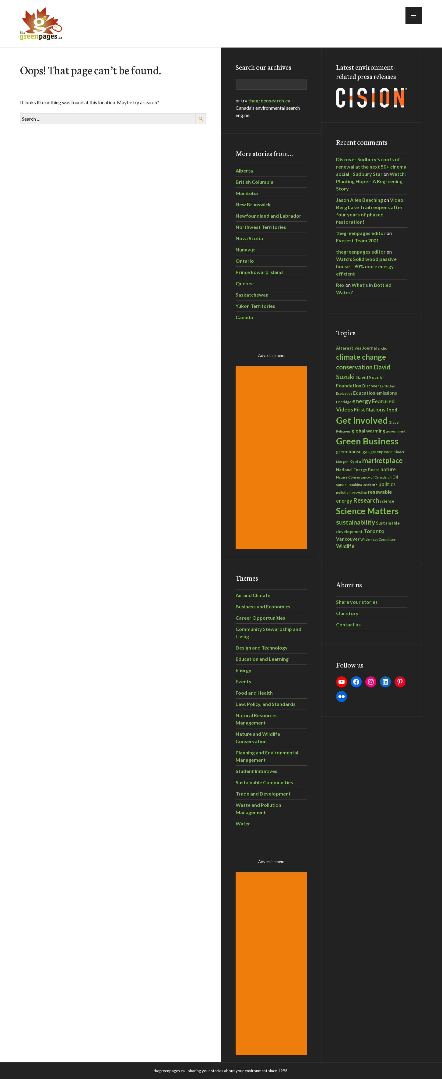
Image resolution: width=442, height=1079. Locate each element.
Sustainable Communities (264, 782)
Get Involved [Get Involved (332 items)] (362, 420)
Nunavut (245, 249)
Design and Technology (262, 647)
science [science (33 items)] (387, 501)
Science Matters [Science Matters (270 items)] (367, 511)
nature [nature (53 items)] (388, 469)
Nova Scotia (249, 238)
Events (243, 681)
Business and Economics (263, 606)
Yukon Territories (255, 306)
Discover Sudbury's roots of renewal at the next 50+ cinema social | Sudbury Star (371, 166)
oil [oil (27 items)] (389, 477)
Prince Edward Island (259, 272)
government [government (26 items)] (395, 431)
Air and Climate (253, 595)
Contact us (348, 624)
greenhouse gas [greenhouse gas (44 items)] (353, 451)
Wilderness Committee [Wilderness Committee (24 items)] (377, 539)
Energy (243, 670)
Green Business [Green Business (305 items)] (367, 441)
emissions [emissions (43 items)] (386, 393)
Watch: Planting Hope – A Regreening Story (371, 181)
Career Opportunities (260, 618)
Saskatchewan (252, 294)
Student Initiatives (256, 771)
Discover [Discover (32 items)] (370, 386)
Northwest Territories (261, 227)
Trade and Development (263, 793)
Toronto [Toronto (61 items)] (374, 531)
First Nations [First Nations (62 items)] (369, 409)
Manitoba (247, 193)
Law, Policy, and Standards (266, 704)
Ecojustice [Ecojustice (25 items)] (344, 393)
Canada (244, 317)
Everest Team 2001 (357, 240)
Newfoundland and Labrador (268, 216)
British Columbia (254, 182)
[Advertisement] (272, 457)
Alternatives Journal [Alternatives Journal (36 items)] (356, 348)
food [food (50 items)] (391, 409)
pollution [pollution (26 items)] (343, 492)
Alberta (244, 170)
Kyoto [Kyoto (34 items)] (355, 461)
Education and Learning (262, 659)
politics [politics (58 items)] (387, 484)
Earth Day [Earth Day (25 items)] (387, 386)
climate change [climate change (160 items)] (361, 356)
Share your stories (357, 602)
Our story (347, 613)
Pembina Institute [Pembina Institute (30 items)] (362, 485)
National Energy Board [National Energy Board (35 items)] (358, 469)
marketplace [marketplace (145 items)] (382, 460)
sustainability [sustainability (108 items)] (355, 522)
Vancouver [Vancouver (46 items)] (348, 539)
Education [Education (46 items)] (364, 393)
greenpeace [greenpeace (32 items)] (381, 452)
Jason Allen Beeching (359, 200)
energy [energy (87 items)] (361, 400)
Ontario (245, 261)
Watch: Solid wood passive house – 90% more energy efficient (366, 266)
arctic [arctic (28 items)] (382, 348)
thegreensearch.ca (269, 100)
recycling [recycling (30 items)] (359, 492)
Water (243, 823)
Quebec (245, 283)
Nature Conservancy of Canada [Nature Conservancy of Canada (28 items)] (361, 477)
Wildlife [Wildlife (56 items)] (345, 546)
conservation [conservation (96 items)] (354, 367)
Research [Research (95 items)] (366, 500)
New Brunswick (253, 204)
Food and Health (254, 693)
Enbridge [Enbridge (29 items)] (343, 402)
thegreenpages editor (361, 233)
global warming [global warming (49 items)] (368, 430)
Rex (340, 285)
